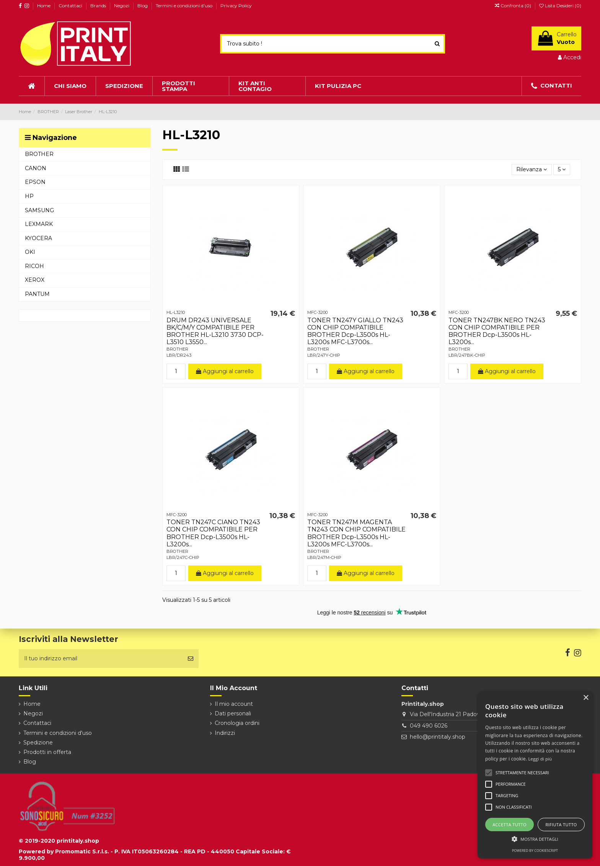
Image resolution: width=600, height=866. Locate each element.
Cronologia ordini (237, 723)
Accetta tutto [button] (509, 824)
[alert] (535, 774)
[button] (535, 839)
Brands (98, 5)
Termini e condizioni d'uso (185, 5)
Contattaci (71, 5)
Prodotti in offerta (47, 752)
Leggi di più (540, 759)
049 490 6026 (428, 725)
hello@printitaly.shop (437, 736)
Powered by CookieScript (535, 850)
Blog (143, 5)
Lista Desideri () (560, 5)
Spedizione (38, 742)
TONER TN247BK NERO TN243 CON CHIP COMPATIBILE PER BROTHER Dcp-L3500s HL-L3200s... (496, 331)
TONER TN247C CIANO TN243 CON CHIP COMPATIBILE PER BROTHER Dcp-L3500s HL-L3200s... (213, 533)
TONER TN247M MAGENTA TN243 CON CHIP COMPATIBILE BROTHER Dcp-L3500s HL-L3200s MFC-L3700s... (356, 533)
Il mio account (234, 703)
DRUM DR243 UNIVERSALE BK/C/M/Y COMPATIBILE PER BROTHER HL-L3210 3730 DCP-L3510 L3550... (215, 331)
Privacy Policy (236, 5)
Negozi (122, 5)
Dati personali (233, 713)
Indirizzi (225, 733)
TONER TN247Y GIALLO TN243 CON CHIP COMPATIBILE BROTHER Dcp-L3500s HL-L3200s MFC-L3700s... (355, 331)
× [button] (586, 698)
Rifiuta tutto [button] (561, 824)
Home (44, 5)
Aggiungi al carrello (225, 371)
